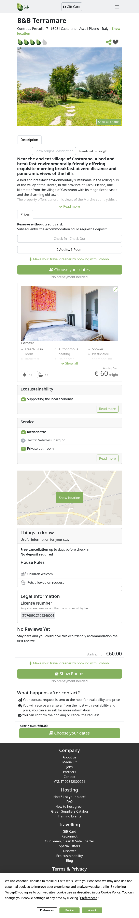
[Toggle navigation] (117, 7)
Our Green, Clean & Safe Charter (69, 841)
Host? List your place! (69, 797)
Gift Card (71, 6)
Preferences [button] (88, 898)
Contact (69, 776)
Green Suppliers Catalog (69, 811)
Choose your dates (69, 269)
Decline (69, 910)
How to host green (69, 806)
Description (29, 139)
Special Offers (69, 846)
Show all (69, 363)
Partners (69, 772)
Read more (69, 206)
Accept (92, 910)
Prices (25, 214)
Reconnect (69, 836)
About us (69, 757)
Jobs (69, 767)
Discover (69, 851)
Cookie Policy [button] (110, 892)
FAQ (69, 801)
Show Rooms (69, 673)
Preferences (47, 910)
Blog (69, 860)
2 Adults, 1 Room (69, 249)
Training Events (69, 816)
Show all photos (108, 122)
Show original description (54, 151)
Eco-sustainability (69, 856)
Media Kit (69, 762)
